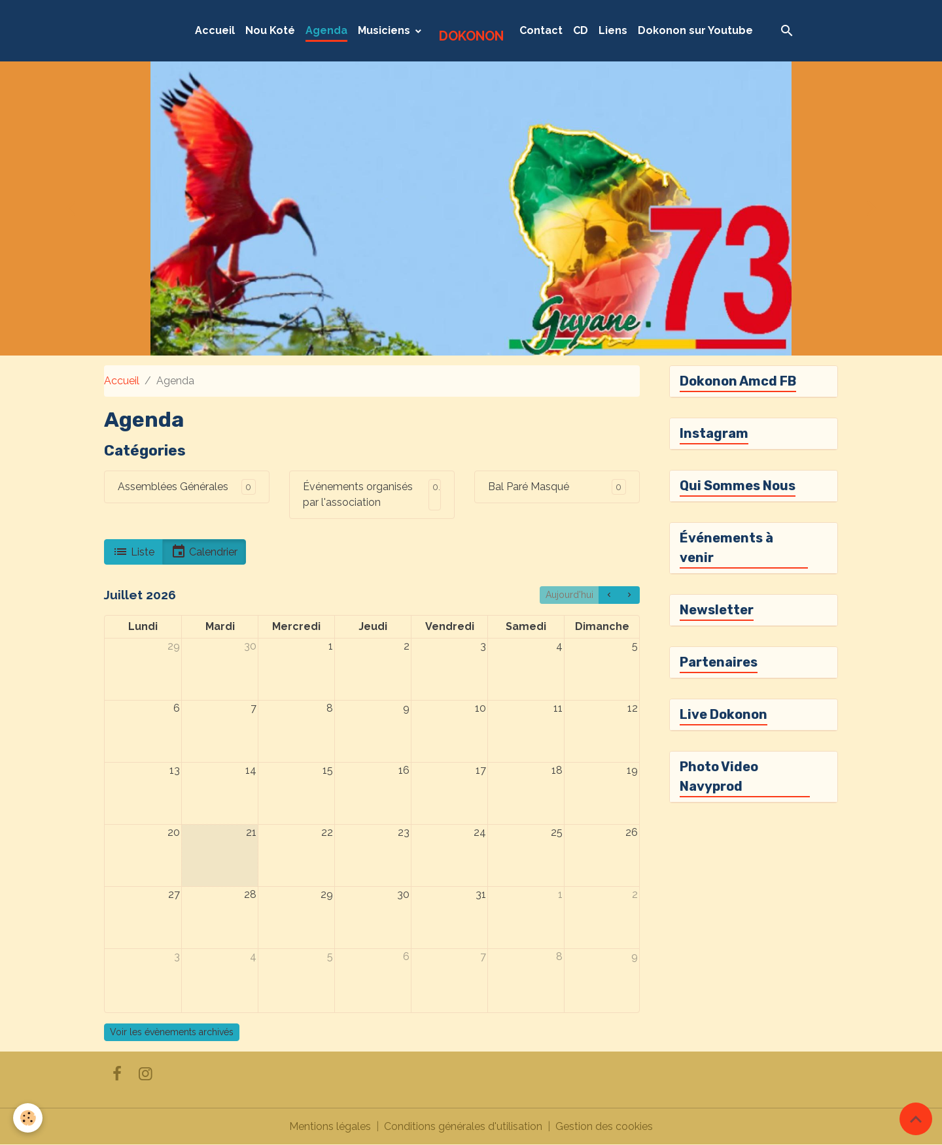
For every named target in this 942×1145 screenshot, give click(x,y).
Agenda (326, 30)
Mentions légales (330, 1126)
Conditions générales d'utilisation (463, 1126)
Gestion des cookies (604, 1126)
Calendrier (204, 551)
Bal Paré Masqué (528, 486)
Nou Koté (270, 30)
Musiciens (385, 30)
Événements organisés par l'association (358, 494)
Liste (133, 551)
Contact (541, 30)
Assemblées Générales (173, 486)
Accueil (215, 30)
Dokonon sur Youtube (695, 30)
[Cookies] (28, 1118)
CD (580, 30)
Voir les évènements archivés (172, 1032)
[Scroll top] (915, 1119)
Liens (613, 30)
